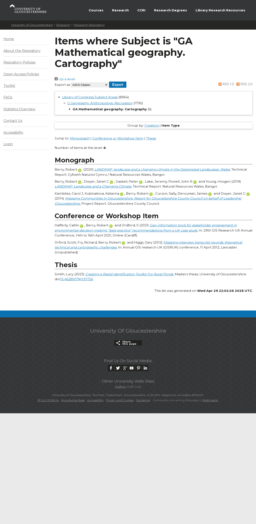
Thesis (151, 138)
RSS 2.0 (244, 84)
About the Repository (21, 51)
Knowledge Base (73, 400)
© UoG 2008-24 (48, 400)
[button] (117, 85)
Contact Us (12, 121)
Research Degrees (170, 10)
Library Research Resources (220, 10)
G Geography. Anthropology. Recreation (100, 103)
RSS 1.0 (225, 84)
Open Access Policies (21, 74)
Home (8, 39)
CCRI (141, 10)
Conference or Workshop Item (117, 138)
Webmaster (210, 400)
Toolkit (9, 86)
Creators (151, 125)
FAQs (7, 97)
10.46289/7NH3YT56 (76, 279)
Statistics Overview (19, 109)
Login (8, 144)
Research (120, 10)
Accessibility (13, 132)
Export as (62, 85)
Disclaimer (143, 400)
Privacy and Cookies (120, 400)
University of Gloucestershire (32, 25)
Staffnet (120, 386)
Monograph (80, 138)
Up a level (65, 79)
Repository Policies (19, 62)
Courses (96, 10)
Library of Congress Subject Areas (90, 97)
